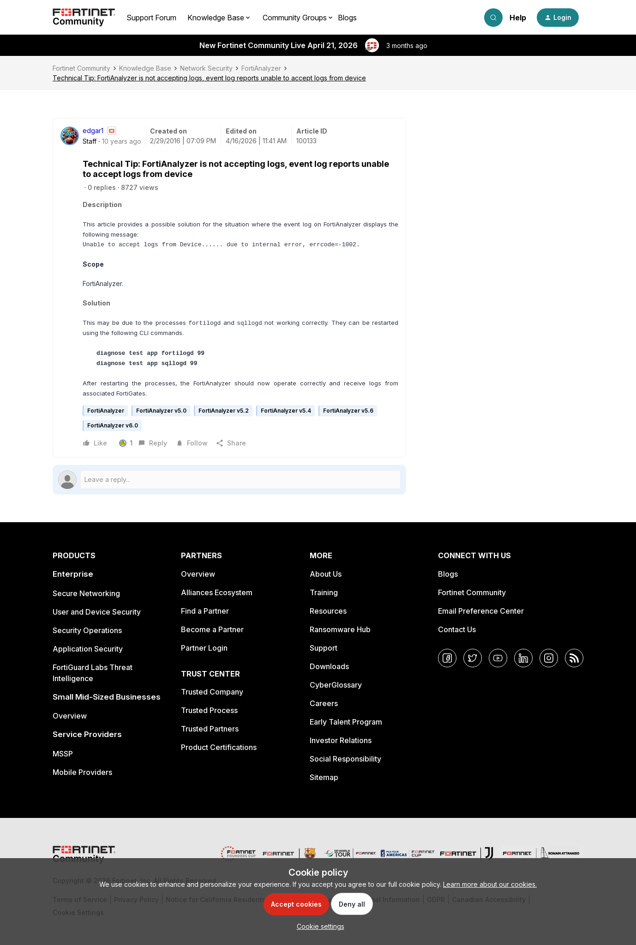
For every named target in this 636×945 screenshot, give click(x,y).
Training (324, 592)
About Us (326, 574)
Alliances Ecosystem (216, 592)
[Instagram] (549, 658)
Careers (324, 703)
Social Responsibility (345, 758)
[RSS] (574, 658)
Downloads (329, 666)
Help (518, 17)
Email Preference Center (481, 611)
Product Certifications (219, 747)
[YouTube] (498, 658)
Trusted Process (209, 710)
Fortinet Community (81, 68)
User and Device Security (97, 611)
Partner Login (204, 647)
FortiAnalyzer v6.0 (112, 425)
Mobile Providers (82, 772)
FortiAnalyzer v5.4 (286, 410)
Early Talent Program (346, 721)
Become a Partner (212, 629)
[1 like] (127, 443)
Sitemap (324, 777)
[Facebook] (447, 658)
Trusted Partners (210, 728)
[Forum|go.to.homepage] (84, 17)
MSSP (63, 753)
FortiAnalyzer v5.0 (161, 410)
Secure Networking (86, 593)
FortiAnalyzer (261, 68)
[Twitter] (472, 658)
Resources (328, 611)
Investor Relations (341, 740)
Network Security (206, 68)
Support (323, 647)
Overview (70, 715)
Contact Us (457, 629)
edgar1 (93, 130)
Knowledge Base (145, 68)
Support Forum (151, 17)
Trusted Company (212, 691)
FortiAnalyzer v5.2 (223, 410)
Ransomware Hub (340, 629)
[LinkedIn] (523, 658)
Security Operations (87, 630)
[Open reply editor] (229, 479)
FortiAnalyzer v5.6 (348, 410)
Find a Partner (205, 611)
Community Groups (295, 17)
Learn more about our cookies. (490, 884)
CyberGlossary (336, 684)
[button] (558, 17)
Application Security (88, 648)
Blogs (347, 17)
